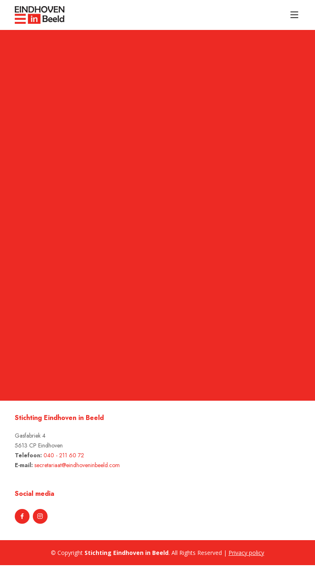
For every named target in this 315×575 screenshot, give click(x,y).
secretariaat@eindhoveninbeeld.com (77, 465)
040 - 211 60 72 (63, 455)
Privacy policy (246, 553)
